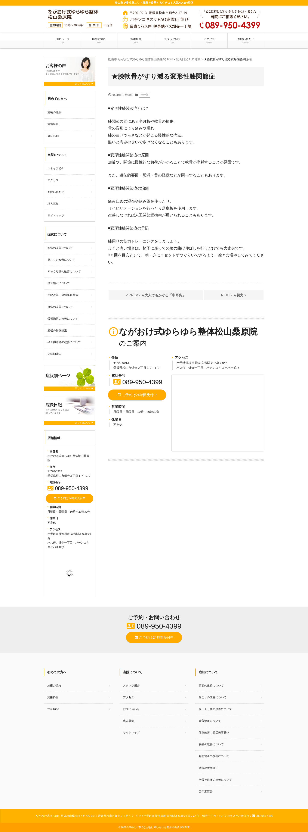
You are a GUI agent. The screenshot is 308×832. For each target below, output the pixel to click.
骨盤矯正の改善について (62, 318)
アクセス (209, 40)
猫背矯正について (58, 283)
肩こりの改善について (61, 259)
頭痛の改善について (60, 248)
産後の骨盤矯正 (57, 330)
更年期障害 (54, 354)
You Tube (53, 135)
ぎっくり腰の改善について (64, 271)
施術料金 (136, 40)
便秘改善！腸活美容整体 (62, 295)
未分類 (144, 94)
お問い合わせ (246, 40)
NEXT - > (233, 295)
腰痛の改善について (60, 307)
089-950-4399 (137, 381)
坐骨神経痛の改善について (64, 342)
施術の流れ (99, 40)
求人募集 (53, 203)
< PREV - (156, 295)
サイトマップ (55, 215)
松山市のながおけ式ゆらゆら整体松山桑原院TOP (161, 827)
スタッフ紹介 (172, 40)
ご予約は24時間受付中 (137, 395)
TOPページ (62, 40)
